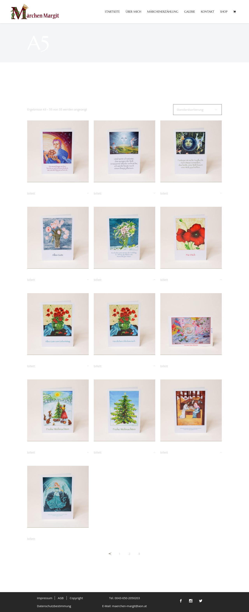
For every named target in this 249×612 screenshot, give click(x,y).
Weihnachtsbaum (107, 448)
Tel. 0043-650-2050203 (124, 598)
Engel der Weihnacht (43, 534)
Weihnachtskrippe (174, 448)
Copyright (76, 598)
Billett (31, 193)
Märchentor (169, 189)
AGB (61, 598)
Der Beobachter (106, 189)
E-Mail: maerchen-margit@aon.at (124, 606)
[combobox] (197, 109)
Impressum (44, 598)
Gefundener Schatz (41, 189)
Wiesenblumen (105, 275)
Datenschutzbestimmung (54, 606)
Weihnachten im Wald (44, 448)
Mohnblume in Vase (42, 361)
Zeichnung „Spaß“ (173, 361)
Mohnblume (169, 275)
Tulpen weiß (36, 275)
